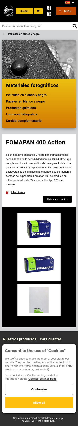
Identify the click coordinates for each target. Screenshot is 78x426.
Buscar (24, 11)
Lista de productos (57, 199)
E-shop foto (38, 11)
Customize (39, 389)
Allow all (39, 403)
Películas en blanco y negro (26, 95)
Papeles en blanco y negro (25, 101)
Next (70, 60)
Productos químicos (21, 108)
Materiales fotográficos (32, 85)
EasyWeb (41, 418)
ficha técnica (18, 192)
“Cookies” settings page (42, 378)
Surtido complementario (24, 121)
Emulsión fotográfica (21, 114)
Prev (8, 60)
